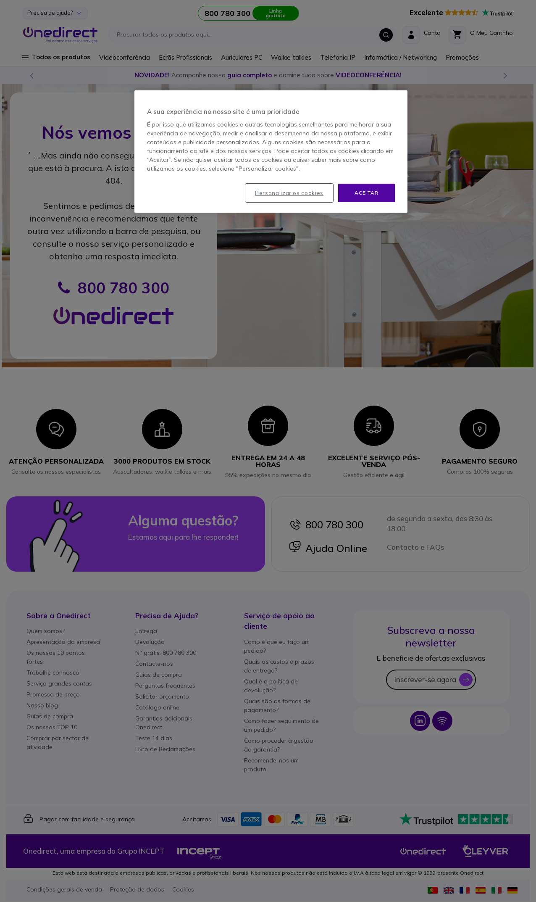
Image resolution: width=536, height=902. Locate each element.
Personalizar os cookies (289, 193)
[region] (270, 151)
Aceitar (366, 193)
